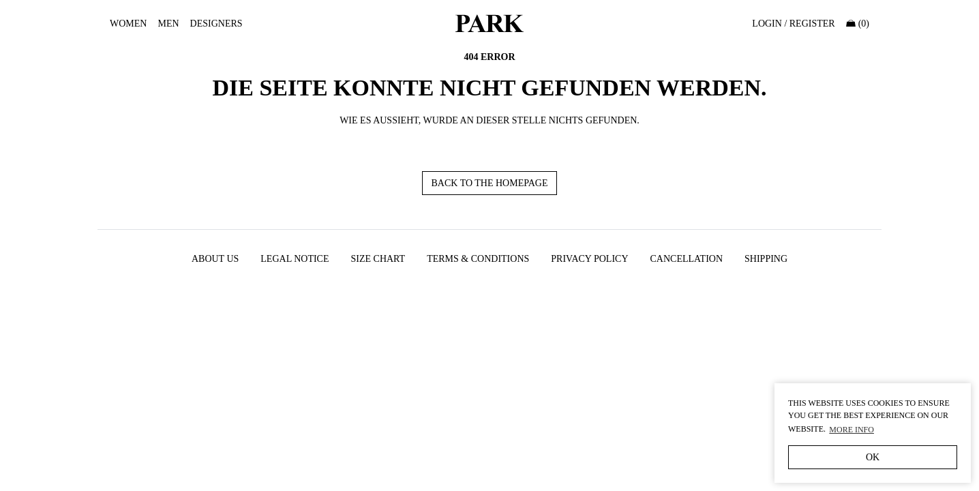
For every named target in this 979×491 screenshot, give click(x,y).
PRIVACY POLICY (589, 259)
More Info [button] (851, 429)
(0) (857, 23)
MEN (168, 23)
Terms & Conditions (478, 259)
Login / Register (793, 23)
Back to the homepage (489, 183)
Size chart (378, 259)
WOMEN (128, 23)
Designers (216, 23)
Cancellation (686, 259)
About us (215, 259)
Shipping (765, 259)
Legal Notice (294, 259)
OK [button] (872, 457)
